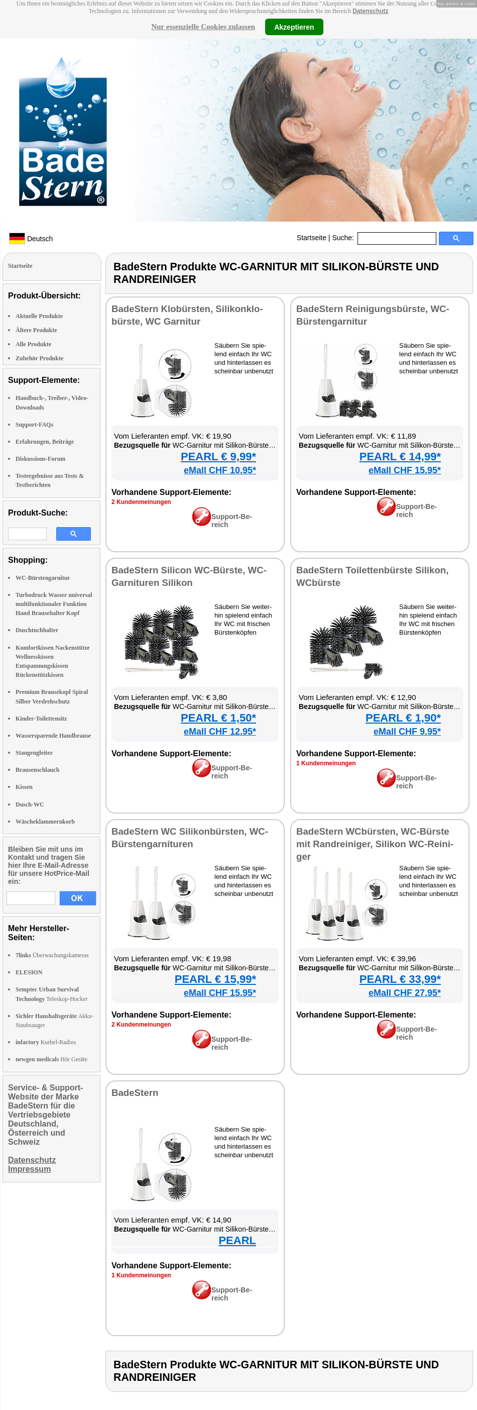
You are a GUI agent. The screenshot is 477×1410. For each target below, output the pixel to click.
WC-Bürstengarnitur (43, 577)
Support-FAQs (34, 424)
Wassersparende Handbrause (53, 735)
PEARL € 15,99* (215, 979)
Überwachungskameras (52, 955)
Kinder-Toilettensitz (41, 718)
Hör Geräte (51, 1059)
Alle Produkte (33, 344)
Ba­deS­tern (134, 1092)
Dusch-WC (30, 804)
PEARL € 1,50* (218, 718)
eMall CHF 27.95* (405, 993)
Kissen (24, 786)
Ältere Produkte (36, 330)
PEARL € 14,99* (400, 456)
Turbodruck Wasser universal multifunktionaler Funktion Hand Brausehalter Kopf (54, 604)
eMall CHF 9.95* (407, 732)
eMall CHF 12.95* (220, 732)
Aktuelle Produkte (39, 316)
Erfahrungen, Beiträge (45, 441)
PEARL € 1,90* (403, 718)
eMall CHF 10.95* (220, 470)
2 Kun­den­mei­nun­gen (141, 502)
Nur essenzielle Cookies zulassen (203, 27)
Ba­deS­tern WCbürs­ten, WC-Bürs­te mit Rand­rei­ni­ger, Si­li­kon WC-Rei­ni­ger (374, 844)
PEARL (237, 1240)
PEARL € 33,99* (400, 979)
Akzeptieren (294, 27)
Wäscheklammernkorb (45, 821)
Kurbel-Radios (46, 1042)
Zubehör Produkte (39, 358)
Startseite (311, 238)
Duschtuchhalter (37, 630)
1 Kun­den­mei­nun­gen (326, 763)
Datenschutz (370, 11)
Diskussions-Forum (40, 458)
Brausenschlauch (37, 769)
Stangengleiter (34, 752)
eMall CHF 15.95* (405, 470)
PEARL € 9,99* (218, 456)
